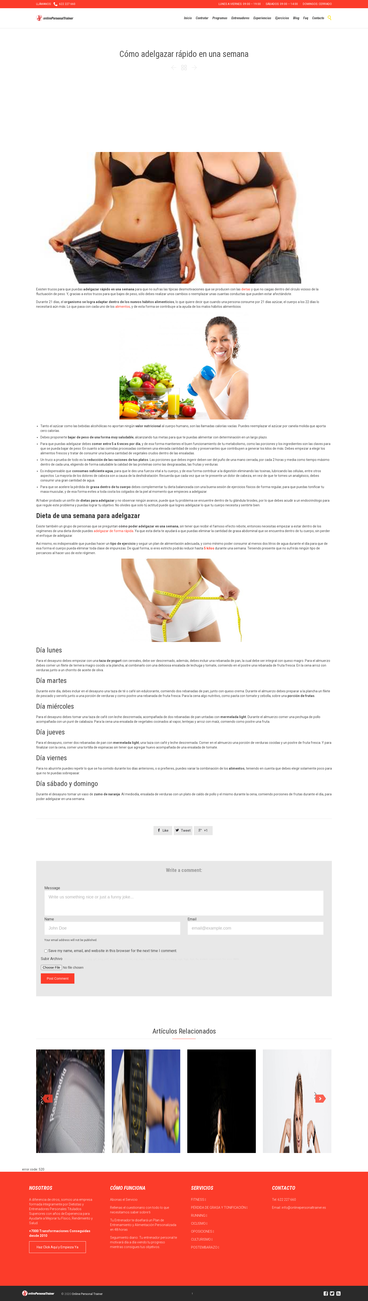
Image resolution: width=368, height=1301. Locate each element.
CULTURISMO (202, 1239)
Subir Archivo (140, 958)
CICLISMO (199, 1223)
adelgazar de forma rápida (113, 531)
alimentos (122, 306)
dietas (245, 289)
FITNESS (198, 1199)
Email (192, 919)
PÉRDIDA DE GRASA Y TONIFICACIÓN (219, 1207)
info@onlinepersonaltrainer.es (304, 1207)
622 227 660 (287, 1199)
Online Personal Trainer (87, 1294)
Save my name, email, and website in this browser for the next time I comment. (110, 951)
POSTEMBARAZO (205, 1247)
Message (52, 888)
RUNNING (199, 1215)
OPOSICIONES (202, 1231)
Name (49, 919)
